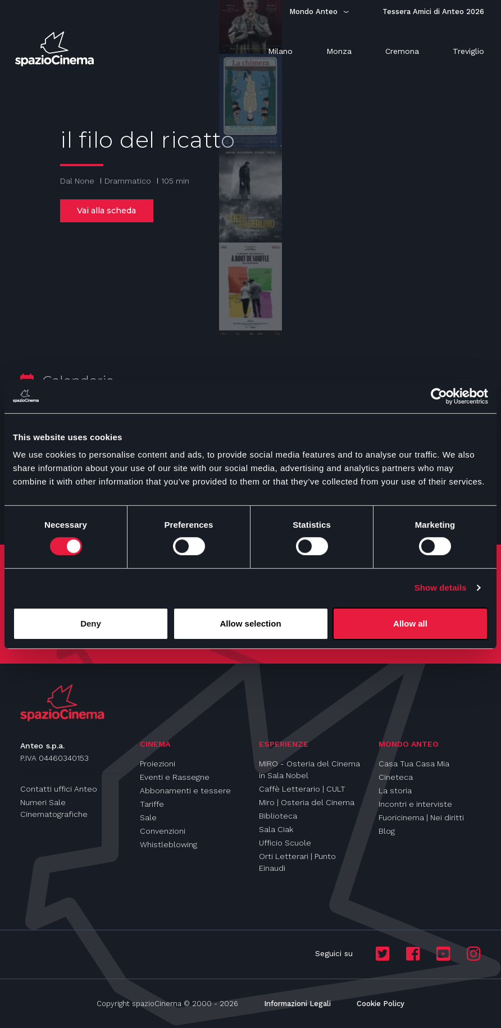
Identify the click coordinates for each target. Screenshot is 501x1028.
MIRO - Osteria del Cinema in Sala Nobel (309, 769)
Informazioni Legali (297, 1003)
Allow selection (250, 623)
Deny (90, 623)
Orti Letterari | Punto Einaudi (297, 862)
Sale (148, 817)
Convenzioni (162, 830)
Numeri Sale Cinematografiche (54, 808)
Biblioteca (278, 815)
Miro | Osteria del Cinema (306, 802)
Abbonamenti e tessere (185, 790)
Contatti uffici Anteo (58, 788)
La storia (395, 790)
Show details (441, 587)
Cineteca (396, 777)
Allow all (410, 623)
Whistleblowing (168, 844)
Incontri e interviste (415, 803)
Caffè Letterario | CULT (302, 788)
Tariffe (152, 803)
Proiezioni (157, 763)
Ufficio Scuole (285, 842)
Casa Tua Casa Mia (414, 763)
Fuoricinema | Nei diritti (421, 817)
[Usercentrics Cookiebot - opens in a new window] (439, 395)
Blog (387, 830)
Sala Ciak (276, 829)
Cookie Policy (380, 1003)
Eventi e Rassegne (174, 777)
